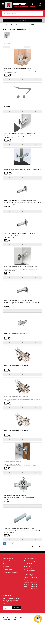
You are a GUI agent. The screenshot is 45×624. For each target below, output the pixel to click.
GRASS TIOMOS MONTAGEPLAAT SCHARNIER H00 (16, 333)
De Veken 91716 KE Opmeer (29, 569)
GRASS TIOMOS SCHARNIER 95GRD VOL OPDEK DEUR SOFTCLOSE (19, 233)
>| (12, 544)
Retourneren (7, 564)
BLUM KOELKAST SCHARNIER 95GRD (13, 462)
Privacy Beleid (8, 569)
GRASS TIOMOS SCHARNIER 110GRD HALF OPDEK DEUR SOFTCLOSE (20, 267)
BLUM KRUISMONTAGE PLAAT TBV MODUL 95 (15, 495)
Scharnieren (21, 25)
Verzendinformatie (9, 561)
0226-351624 (28, 563)
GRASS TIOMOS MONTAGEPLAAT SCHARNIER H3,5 (16, 430)
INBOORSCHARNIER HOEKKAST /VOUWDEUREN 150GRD (17, 68)
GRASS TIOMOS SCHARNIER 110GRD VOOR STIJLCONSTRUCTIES (19, 133)
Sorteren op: (6, 47)
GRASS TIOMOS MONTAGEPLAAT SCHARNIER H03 (16, 397)
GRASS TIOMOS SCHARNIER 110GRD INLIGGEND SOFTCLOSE (18, 300)
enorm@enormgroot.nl (31, 561)
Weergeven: (27, 47)
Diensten (22, 20)
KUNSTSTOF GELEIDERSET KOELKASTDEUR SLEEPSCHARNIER (19, 528)
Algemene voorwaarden (10, 572)
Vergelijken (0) (7, 43)
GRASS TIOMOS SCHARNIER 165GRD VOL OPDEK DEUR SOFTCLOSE (20, 167)
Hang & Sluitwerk (10, 25)
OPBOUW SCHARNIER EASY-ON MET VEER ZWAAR (16, 102)
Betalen (6, 566)
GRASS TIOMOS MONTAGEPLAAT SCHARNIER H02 (16, 365)
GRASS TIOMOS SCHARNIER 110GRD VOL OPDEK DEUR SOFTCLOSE (20, 200)
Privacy (15, 619)
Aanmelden (16, 607)
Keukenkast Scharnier (31, 25)
